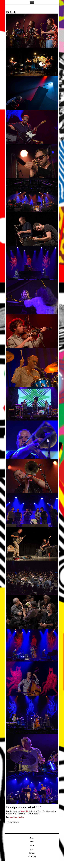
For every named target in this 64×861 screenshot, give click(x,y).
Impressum (32, 853)
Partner (32, 842)
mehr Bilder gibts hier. (17, 817)
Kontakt (32, 838)
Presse (32, 845)
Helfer (32, 849)
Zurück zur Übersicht (13, 822)
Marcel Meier (25, 811)
